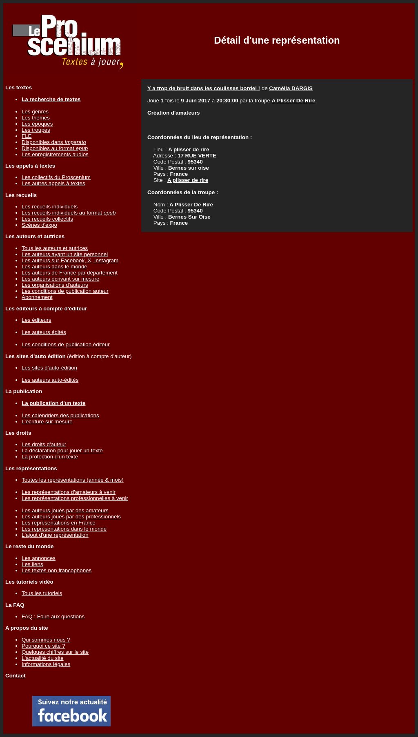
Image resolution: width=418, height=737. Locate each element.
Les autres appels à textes (53, 183)
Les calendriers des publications (60, 415)
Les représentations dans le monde (64, 529)
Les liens (32, 564)
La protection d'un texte (50, 457)
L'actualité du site (43, 658)
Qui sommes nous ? (46, 640)
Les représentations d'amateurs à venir (69, 492)
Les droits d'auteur (44, 444)
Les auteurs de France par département (70, 273)
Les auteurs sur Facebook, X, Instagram (70, 260)
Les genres (35, 111)
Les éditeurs (36, 320)
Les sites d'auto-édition (49, 368)
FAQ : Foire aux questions (53, 616)
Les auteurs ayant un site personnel (65, 254)
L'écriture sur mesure (47, 421)
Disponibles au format (55, 148)
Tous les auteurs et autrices (55, 248)
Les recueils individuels (50, 207)
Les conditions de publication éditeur (66, 344)
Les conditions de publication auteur (65, 291)
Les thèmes (36, 118)
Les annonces (39, 558)
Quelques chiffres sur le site (55, 652)
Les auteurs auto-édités (50, 380)
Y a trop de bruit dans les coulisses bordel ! (203, 88)
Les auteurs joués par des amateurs (65, 510)
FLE (26, 136)
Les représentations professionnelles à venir (75, 498)
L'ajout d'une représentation (55, 535)
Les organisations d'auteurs (55, 285)
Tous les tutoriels (42, 593)
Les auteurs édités (44, 332)
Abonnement (37, 297)
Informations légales (46, 664)
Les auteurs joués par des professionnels (71, 516)
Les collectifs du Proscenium (56, 177)
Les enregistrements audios (55, 154)
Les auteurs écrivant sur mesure (60, 279)
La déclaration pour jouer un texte (62, 450)
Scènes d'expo (39, 225)
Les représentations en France (59, 523)
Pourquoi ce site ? (43, 646)
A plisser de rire (187, 180)
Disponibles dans (54, 142)
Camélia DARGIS (291, 88)
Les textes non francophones (56, 570)
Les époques (37, 124)
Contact (15, 676)
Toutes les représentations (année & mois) (73, 480)
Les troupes (36, 130)
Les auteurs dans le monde (54, 266)
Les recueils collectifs (47, 219)
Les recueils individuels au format (69, 213)
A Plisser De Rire (294, 100)
